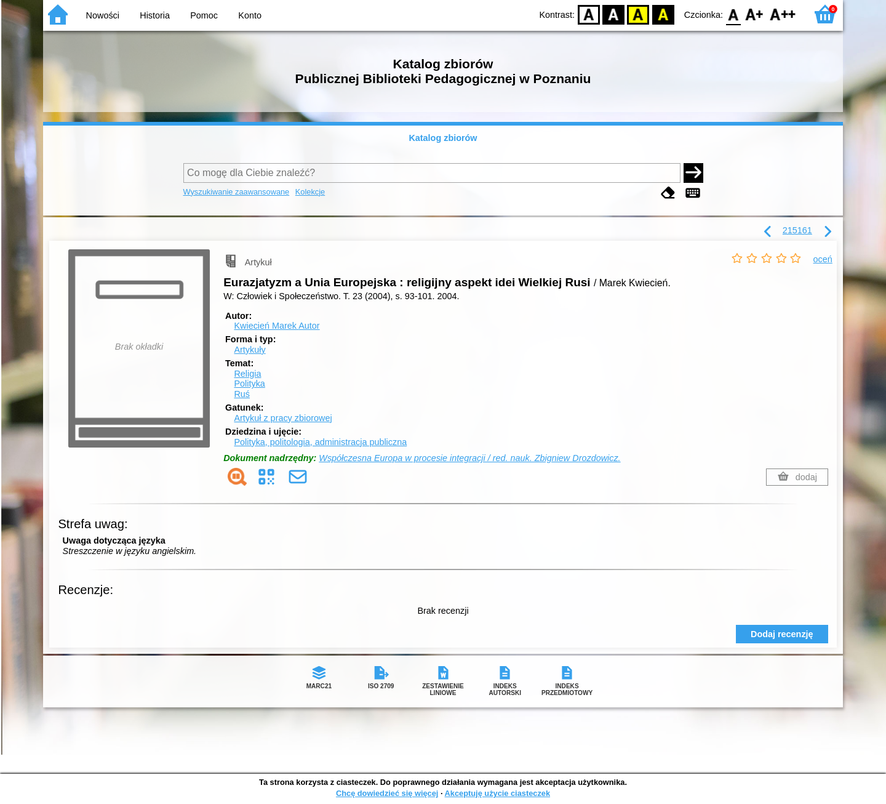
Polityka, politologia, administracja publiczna (320, 442)
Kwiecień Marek (276, 326)
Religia (247, 374)
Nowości (102, 15)
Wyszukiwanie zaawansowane (236, 191)
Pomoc (204, 15)
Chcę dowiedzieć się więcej (387, 793)
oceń (822, 259)
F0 (733, 14)
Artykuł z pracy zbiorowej (283, 418)
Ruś (242, 394)
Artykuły (249, 350)
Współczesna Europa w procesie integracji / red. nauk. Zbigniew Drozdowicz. (469, 458)
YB (638, 14)
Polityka (249, 383)
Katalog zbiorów (443, 138)
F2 (783, 14)
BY (663, 14)
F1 (754, 14)
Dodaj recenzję (782, 634)
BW (613, 14)
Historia (155, 15)
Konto (249, 15)
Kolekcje (310, 191)
